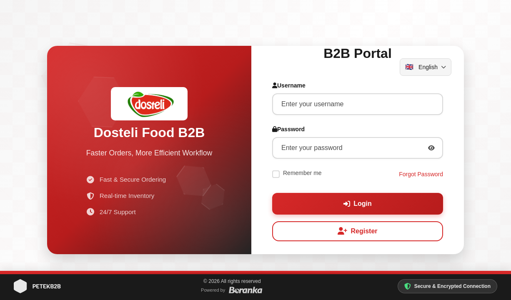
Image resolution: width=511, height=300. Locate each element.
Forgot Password (421, 175)
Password (288, 131)
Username (289, 87)
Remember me (302, 174)
